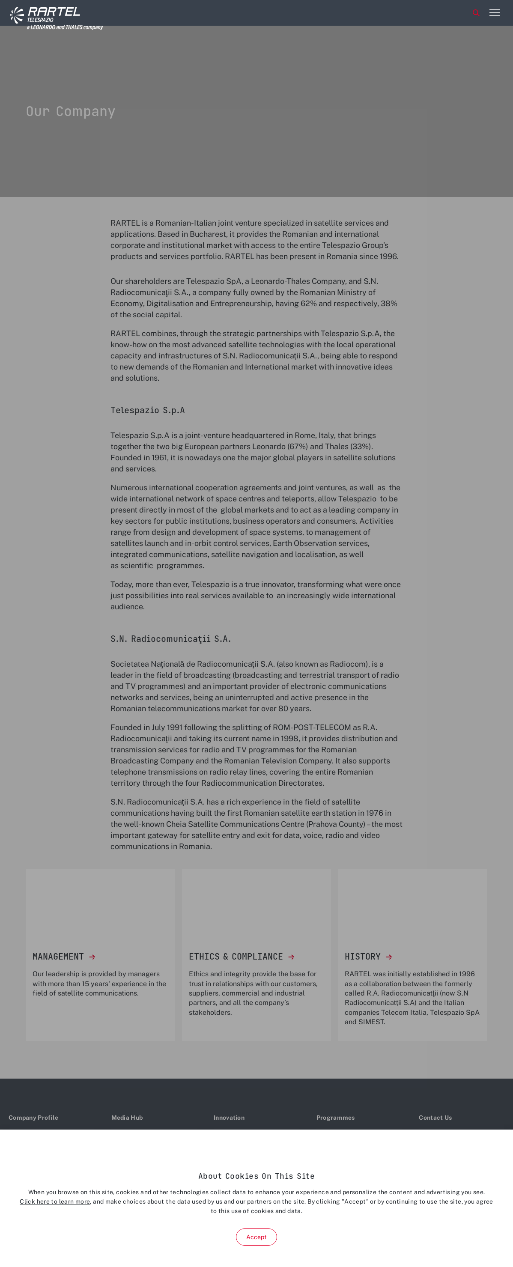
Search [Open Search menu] (476, 13)
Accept (256, 1237)
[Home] (42, 13)
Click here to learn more (55, 1201)
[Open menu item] (494, 13)
